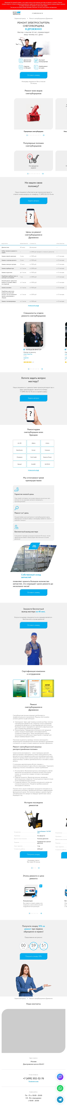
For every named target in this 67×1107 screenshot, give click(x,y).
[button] (28, 135)
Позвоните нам (33, 1081)
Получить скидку (33, 854)
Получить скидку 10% (33, 956)
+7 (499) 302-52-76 (37, 13)
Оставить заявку (33, 75)
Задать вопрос (33, 201)
